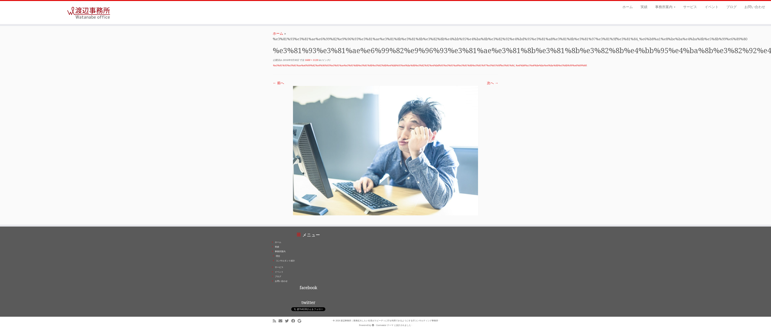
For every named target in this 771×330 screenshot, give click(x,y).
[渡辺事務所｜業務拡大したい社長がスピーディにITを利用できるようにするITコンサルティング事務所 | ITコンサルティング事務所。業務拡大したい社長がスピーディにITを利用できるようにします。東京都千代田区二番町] (89, 12)
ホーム (627, 7)
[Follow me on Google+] (301, 321)
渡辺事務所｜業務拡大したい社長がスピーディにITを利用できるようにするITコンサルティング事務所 (389, 320)
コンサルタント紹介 (285, 260)
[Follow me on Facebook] (294, 321)
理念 (278, 256)
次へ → (492, 83)
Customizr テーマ (384, 325)
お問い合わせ (754, 7)
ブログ (731, 7)
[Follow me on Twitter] (288, 321)
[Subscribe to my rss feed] (276, 321)
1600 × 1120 (311, 60)
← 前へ (278, 83)
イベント (712, 7)
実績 (644, 7)
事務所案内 (665, 7)
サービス (690, 7)
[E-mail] (282, 321)
